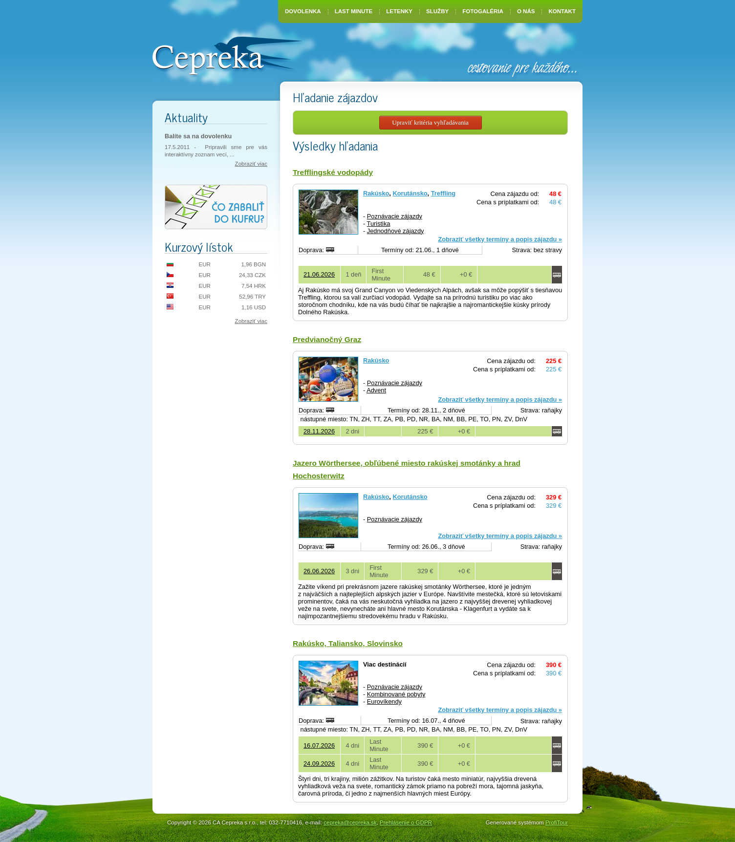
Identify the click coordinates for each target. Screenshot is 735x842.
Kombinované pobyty (396, 694)
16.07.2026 (319, 745)
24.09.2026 (319, 763)
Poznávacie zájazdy (394, 216)
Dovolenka (303, 11)
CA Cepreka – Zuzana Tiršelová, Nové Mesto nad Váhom (227, 55)
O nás (526, 11)
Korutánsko (409, 193)
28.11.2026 (319, 431)
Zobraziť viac (251, 164)
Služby (437, 11)
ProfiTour (556, 822)
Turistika (378, 223)
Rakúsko (376, 193)
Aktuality (186, 117)
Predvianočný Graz (327, 339)
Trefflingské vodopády (333, 172)
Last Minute (353, 11)
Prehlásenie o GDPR (406, 822)
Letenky (399, 11)
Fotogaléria (482, 11)
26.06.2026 (319, 571)
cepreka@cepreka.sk (350, 822)
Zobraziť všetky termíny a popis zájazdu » (500, 239)
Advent (376, 390)
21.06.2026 (319, 274)
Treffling (443, 193)
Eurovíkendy (384, 701)
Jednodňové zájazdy (395, 231)
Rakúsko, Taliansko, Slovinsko (348, 643)
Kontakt (562, 11)
